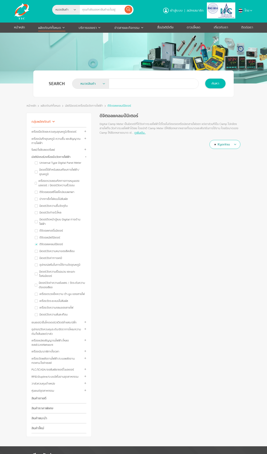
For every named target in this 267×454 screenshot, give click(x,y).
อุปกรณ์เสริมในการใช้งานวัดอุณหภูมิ (59, 265)
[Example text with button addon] (102, 10)
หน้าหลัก (19, 27)
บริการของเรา (88, 27)
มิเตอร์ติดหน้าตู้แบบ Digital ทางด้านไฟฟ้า (59, 221)
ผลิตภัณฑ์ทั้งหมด (50, 27)
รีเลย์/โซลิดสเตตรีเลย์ (43, 149)
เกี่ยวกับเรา (221, 27)
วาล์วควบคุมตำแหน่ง (43, 383)
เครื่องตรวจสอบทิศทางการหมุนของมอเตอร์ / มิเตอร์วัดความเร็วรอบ (58, 183)
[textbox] (63, 10)
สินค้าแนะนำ (39, 418)
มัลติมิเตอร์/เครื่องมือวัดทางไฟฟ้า (84, 106)
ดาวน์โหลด (193, 27)
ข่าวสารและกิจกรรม (127, 27)
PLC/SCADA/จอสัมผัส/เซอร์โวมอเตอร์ (52, 369)
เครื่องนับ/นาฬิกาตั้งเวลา (45, 351)
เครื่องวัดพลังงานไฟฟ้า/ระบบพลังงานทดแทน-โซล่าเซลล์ (53, 360)
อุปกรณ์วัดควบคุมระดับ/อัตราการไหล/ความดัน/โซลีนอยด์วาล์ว (56, 331)
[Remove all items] (214, 144)
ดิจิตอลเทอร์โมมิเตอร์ (51, 231)
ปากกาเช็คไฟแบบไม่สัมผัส (53, 199)
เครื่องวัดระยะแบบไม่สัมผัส (53, 301)
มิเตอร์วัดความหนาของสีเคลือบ (57, 251)
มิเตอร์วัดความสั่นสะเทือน (53, 314)
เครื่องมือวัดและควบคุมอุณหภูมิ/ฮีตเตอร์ (53, 131)
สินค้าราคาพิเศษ (42, 408)
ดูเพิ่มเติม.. (140, 132)
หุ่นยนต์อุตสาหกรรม (42, 390)
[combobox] (66, 10)
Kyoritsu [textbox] (224, 144)
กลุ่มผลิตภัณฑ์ (41, 121)
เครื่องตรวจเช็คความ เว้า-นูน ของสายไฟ (62, 294)
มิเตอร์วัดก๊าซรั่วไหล (50, 212)
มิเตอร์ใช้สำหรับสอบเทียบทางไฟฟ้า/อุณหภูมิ (59, 172)
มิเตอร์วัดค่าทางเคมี (50, 258)
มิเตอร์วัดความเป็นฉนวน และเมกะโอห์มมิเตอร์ (57, 274)
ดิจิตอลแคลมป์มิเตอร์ (119, 106)
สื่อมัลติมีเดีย (165, 27)
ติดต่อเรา (247, 27)
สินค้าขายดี (38, 398)
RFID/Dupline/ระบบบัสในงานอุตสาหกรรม (54, 376)
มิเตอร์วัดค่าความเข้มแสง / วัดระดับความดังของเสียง (62, 285)
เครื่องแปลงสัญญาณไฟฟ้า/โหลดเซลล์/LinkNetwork (50, 342)
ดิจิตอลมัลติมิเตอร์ (49, 237)
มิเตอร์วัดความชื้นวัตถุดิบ (53, 206)
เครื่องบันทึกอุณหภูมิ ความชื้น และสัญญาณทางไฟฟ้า (55, 141)
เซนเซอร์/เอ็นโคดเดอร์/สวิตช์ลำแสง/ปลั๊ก (53, 322)
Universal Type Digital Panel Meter (60, 163)
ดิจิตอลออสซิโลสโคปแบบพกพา (56, 192)
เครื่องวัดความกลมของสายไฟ (56, 308)
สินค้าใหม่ (37, 428)
